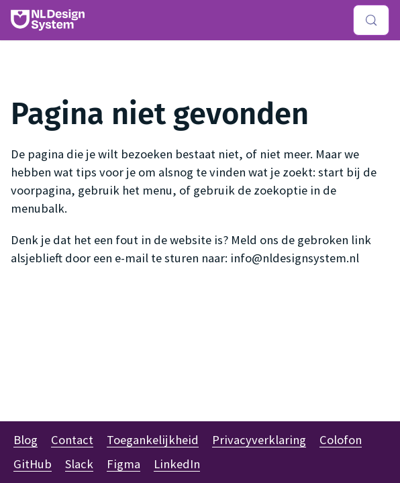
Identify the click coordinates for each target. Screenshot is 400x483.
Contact (72, 439)
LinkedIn (177, 464)
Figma (123, 464)
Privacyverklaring (259, 439)
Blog (25, 439)
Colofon (340, 439)
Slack (79, 464)
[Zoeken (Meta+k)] (371, 20)
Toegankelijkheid (153, 439)
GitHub (32, 464)
